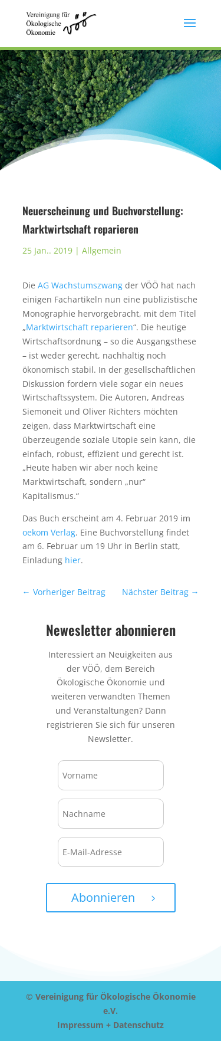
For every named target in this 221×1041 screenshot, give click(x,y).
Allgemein (101, 250)
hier (73, 560)
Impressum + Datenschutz (110, 1024)
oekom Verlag (48, 532)
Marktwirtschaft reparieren (79, 327)
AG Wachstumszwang (80, 285)
